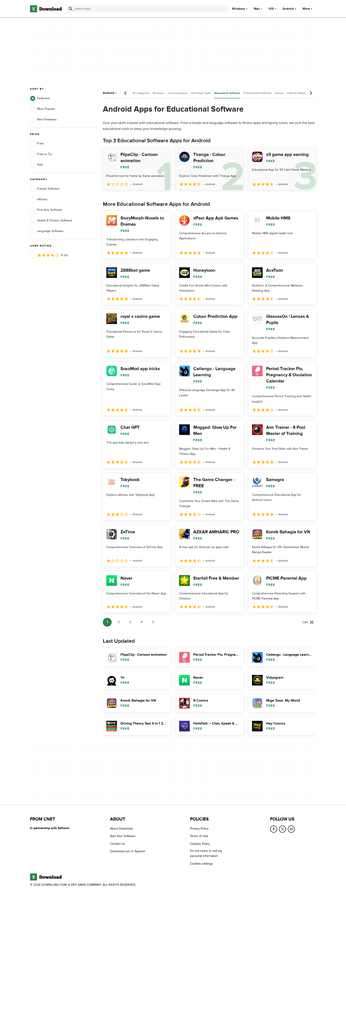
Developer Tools (201, 93)
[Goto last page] (308, 622)
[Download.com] (46, 8)
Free (36, 143)
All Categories (141, 93)
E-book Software (44, 188)
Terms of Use (199, 836)
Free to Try (41, 154)
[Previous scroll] (125, 93)
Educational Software (227, 93)
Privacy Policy (199, 828)
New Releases (43, 119)
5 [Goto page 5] (153, 622)
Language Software (46, 231)
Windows (238, 8)
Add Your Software (122, 836)
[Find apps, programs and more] (147, 8)
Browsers (158, 93)
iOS (271, 8)
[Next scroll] (310, 93)
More (308, 9)
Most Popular (42, 109)
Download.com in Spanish (127, 851)
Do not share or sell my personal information (206, 853)
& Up (49, 255)
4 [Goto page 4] (142, 622)
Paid (36, 164)
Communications (178, 93)
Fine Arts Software (46, 210)
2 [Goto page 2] (119, 622)
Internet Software (297, 93)
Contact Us (117, 844)
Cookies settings (201, 863)
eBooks (38, 199)
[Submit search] (70, 8)
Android (288, 8)
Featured (39, 98)
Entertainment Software (258, 93)
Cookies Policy (200, 844)
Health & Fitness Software (51, 220)
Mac (257, 8)
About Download (121, 828)
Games (279, 93)
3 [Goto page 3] (130, 622)
